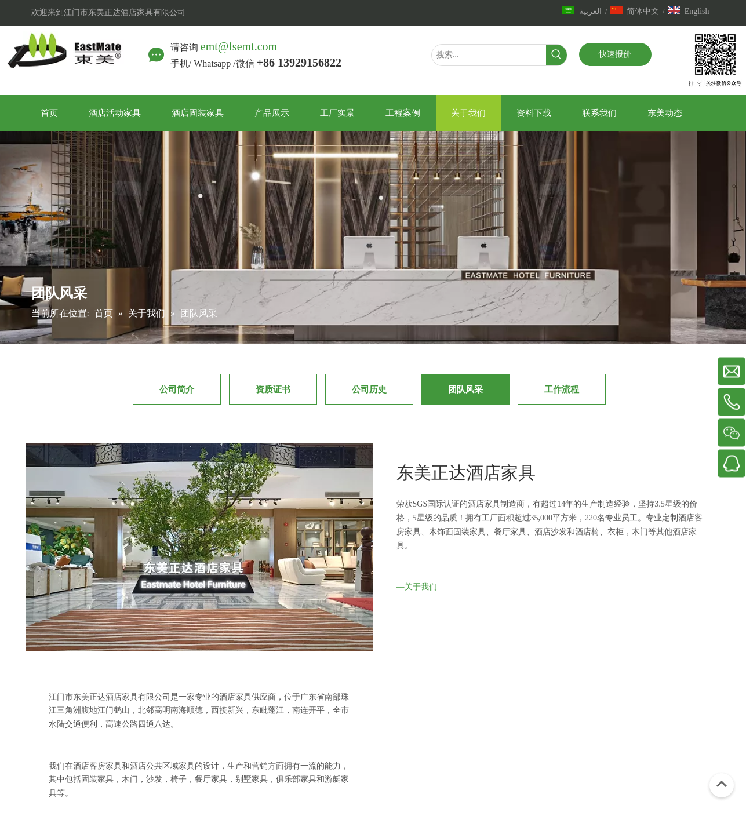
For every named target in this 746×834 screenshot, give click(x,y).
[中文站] (707, 60)
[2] (32, 807)
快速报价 (615, 54)
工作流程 (561, 389)
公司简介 (176, 389)
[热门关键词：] (556, 55)
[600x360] (199, 547)
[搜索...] (489, 55)
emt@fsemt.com (239, 46)
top (721, 784)
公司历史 (369, 389)
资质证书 (273, 389)
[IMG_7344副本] (404, 658)
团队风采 (465, 389)
